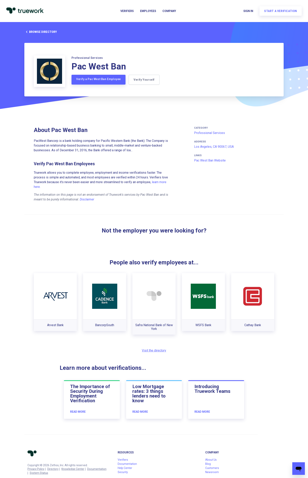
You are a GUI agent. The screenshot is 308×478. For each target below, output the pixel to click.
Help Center (125, 468)
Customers (212, 468)
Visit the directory (154, 350)
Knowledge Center (72, 469)
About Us (211, 459)
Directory (53, 469)
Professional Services (209, 133)
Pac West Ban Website (210, 160)
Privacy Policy (36, 469)
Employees (148, 11)
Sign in (248, 11)
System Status (39, 472)
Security (123, 472)
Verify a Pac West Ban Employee (98, 79)
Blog (208, 463)
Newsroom (212, 472)
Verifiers (127, 11)
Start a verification (280, 11)
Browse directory (40, 32)
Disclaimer (87, 199)
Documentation (96, 469)
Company (169, 11)
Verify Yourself (144, 79)
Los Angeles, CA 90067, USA (214, 147)
